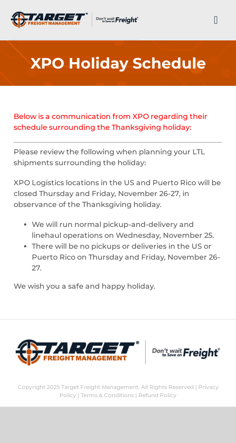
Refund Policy (157, 395)
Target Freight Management (99, 387)
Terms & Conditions (107, 395)
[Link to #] (216, 20)
